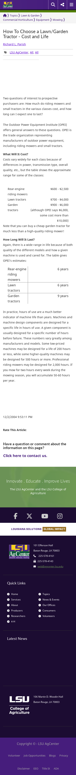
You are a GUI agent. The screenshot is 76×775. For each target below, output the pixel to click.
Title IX (46, 768)
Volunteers (47, 616)
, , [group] (21, 52)
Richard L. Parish (14, 44)
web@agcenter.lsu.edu (50, 566)
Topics (14, 15)
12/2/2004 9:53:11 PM (17, 417)
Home (12, 594)
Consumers (47, 610)
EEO (35, 768)
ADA (56, 768)
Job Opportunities (34, 755)
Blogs (52, 755)
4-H (11, 621)
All (31, 52)
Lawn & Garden (30, 15)
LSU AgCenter (19, 52)
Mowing (58, 20)
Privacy (63, 755)
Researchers (16, 616)
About (12, 605)
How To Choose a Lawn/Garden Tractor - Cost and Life (35, 34)
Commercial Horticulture (18, 20)
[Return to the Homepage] (5, 15)
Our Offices (47, 605)
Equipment (42, 20)
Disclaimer (23, 768)
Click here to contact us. (25, 455)
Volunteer (14, 755)
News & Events (49, 599)
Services (14, 599)
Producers (15, 610)
